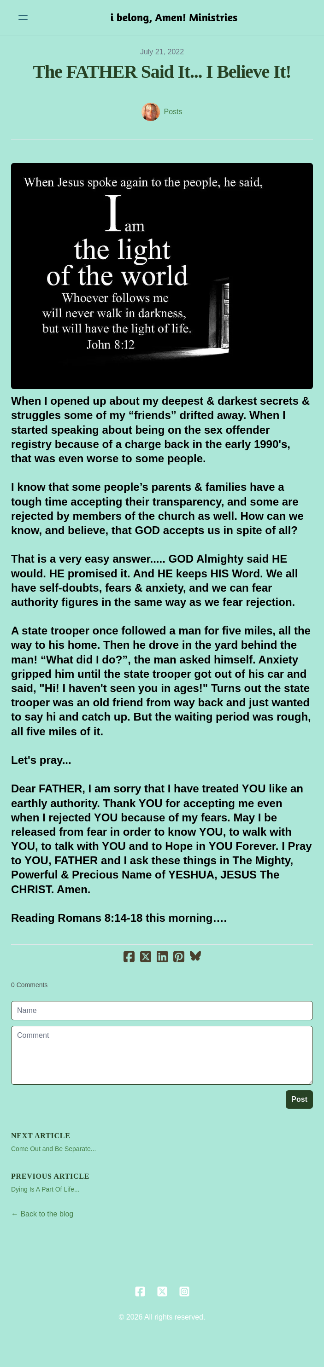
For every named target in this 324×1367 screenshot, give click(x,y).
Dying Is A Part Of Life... (45, 1189)
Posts (173, 112)
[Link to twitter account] (162, 1291)
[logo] (174, 17)
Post (299, 1099)
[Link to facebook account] (140, 1291)
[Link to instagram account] (184, 1291)
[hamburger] (23, 17)
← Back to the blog (42, 1214)
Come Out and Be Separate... (53, 1148)
